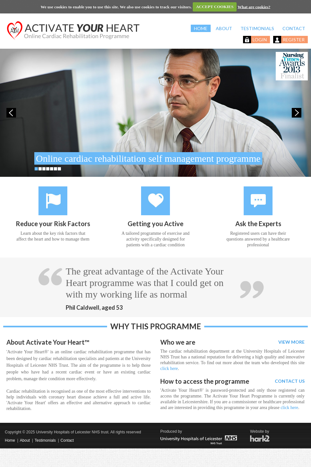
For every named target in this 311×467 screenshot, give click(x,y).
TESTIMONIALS (257, 28)
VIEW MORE (291, 342)
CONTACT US (290, 381)
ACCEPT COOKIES (214, 6)
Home (10, 440)
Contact (67, 440)
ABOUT (224, 28)
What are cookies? (254, 6)
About (25, 440)
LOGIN (260, 39)
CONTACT (293, 28)
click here (169, 368)
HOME (200, 28)
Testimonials (45, 440)
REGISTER (294, 39)
